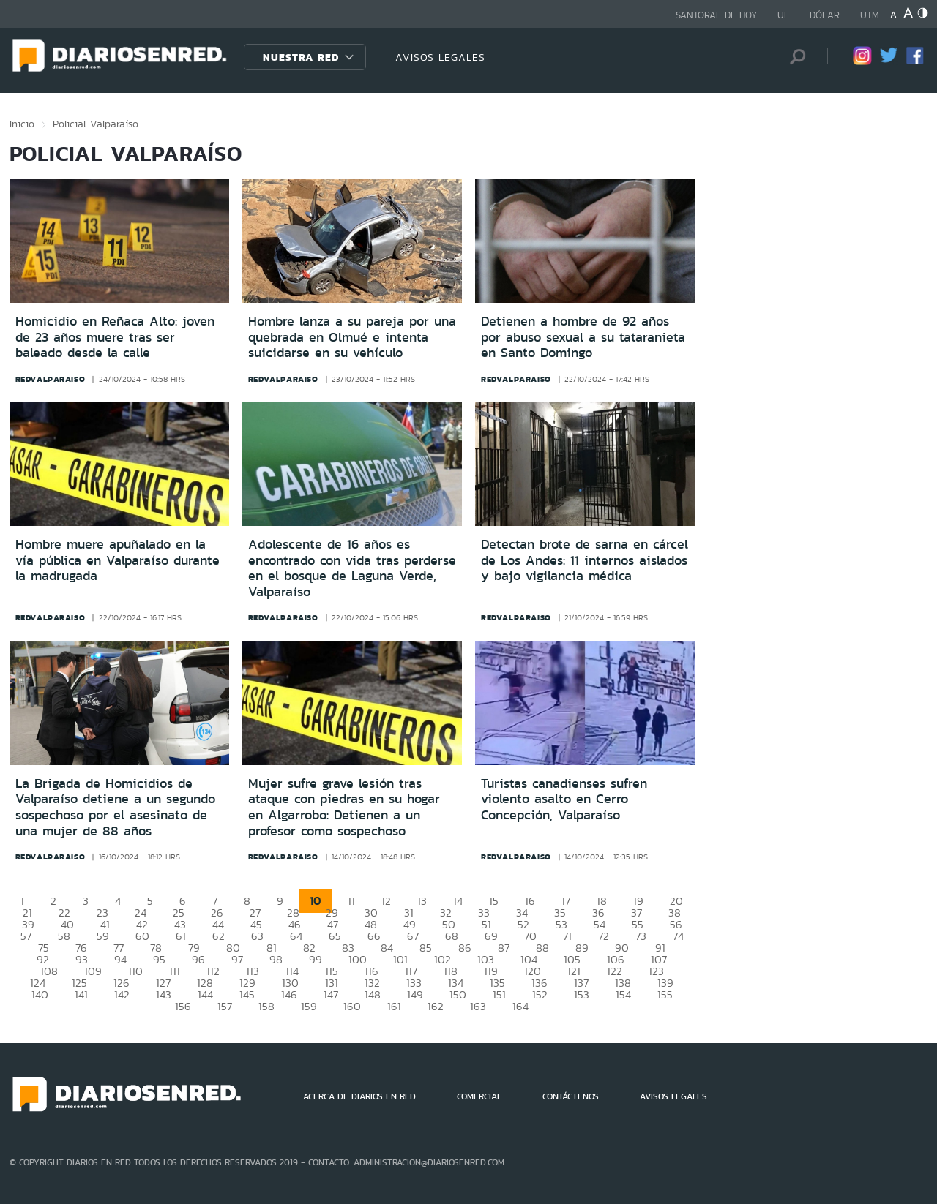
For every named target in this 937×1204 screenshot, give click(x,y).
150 (457, 994)
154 (623, 994)
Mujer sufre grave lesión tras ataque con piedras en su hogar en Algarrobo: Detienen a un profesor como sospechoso (344, 807)
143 (163, 994)
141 (81, 994)
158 (266, 1006)
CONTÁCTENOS (570, 1096)
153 (581, 994)
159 (309, 1006)
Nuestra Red (301, 57)
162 (436, 1006)
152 (540, 994)
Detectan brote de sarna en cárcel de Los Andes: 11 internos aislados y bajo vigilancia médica (584, 560)
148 (373, 994)
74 (678, 936)
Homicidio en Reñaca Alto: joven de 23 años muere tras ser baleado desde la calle (114, 337)
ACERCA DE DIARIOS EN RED (359, 1096)
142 (122, 994)
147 (331, 994)
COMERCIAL (479, 1096)
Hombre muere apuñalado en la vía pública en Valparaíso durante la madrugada (117, 560)
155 (665, 994)
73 (640, 936)
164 (520, 1006)
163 (478, 1006)
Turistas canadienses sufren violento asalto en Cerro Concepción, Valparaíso (564, 799)
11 (351, 900)
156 (183, 1006)
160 (352, 1006)
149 (415, 994)
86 (464, 947)
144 (205, 994)
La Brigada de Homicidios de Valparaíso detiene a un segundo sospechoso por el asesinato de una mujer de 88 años (115, 807)
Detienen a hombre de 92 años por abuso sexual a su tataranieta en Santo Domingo (583, 337)
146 (289, 994)
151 (499, 994)
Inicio (22, 123)
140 (39, 994)
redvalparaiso (50, 379)
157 (224, 1006)
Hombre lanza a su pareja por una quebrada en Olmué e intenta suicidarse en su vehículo (352, 337)
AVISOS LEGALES (440, 57)
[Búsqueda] (794, 56)
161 (394, 1006)
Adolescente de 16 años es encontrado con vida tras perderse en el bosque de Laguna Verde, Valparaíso (352, 568)
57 (25, 936)
